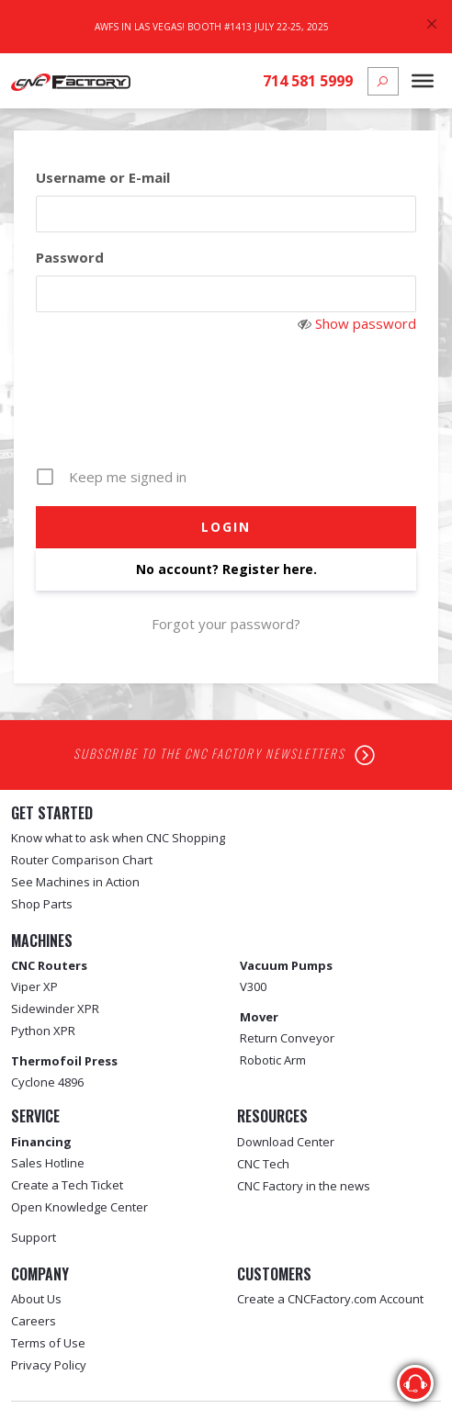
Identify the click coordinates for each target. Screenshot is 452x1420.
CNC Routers (49, 965)
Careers (33, 1321)
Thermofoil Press (64, 1061)
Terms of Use (48, 1343)
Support (33, 1237)
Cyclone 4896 (47, 1082)
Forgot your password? (226, 623)
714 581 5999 (308, 81)
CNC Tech (263, 1163)
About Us (36, 1298)
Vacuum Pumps (286, 965)
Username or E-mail (103, 177)
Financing (41, 1141)
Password (70, 257)
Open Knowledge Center (79, 1207)
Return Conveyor (287, 1038)
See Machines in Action (75, 881)
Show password (365, 323)
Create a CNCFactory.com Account (330, 1298)
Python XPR (43, 1030)
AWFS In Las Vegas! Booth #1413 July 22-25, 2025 (212, 26)
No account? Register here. (226, 569)
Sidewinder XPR (55, 1008)
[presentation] (227, 411)
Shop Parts (42, 904)
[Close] (431, 24)
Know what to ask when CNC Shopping (118, 837)
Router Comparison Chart (82, 859)
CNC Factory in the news (303, 1186)
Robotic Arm (273, 1060)
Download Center (285, 1141)
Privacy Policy (48, 1365)
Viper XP (34, 986)
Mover (259, 1017)
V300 (253, 986)
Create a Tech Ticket (67, 1185)
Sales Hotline (48, 1163)
